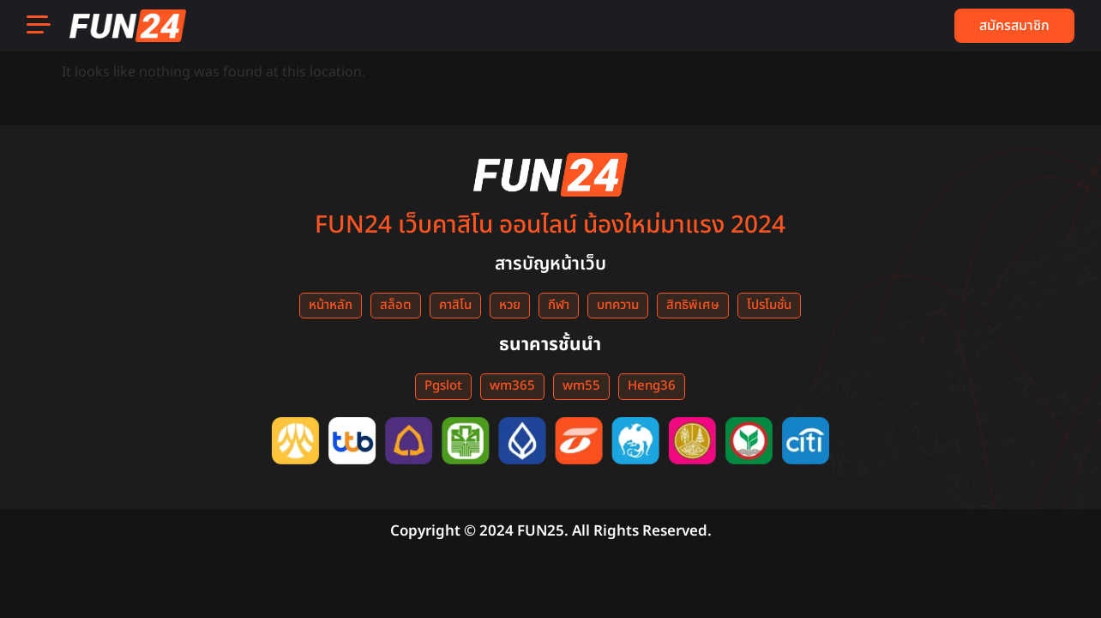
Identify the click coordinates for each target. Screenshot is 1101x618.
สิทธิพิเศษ (692, 305)
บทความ (618, 305)
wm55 (581, 386)
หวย (509, 305)
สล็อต (396, 305)
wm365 (512, 386)
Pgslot (443, 386)
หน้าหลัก (330, 305)
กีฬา (558, 305)
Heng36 (652, 386)
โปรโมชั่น (769, 305)
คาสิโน (455, 305)
